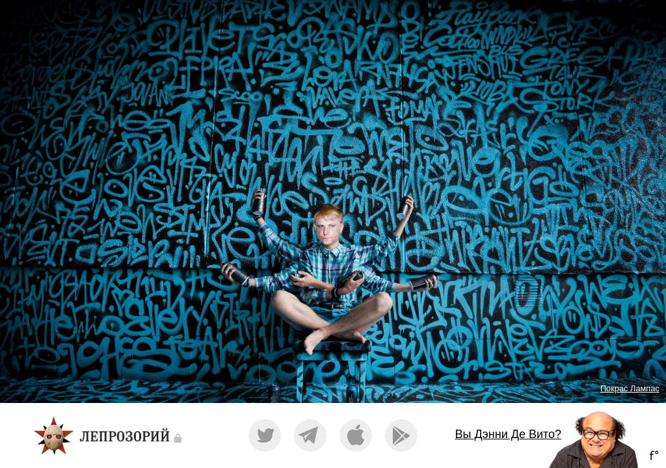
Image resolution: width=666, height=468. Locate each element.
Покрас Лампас (629, 388)
